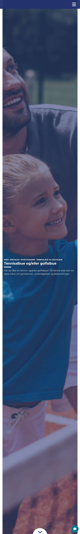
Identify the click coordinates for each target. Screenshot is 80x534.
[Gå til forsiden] (8, 4)
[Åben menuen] (74, 4)
